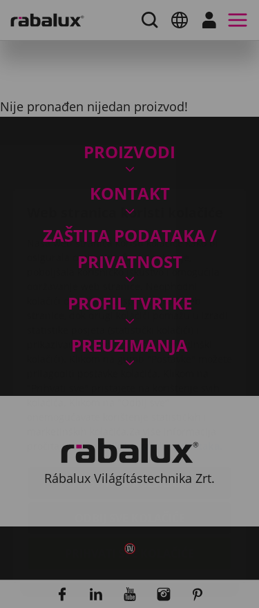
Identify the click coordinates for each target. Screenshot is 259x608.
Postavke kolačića (130, 400)
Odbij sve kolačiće (130, 436)
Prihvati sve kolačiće (129, 471)
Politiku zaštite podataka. (160, 363)
